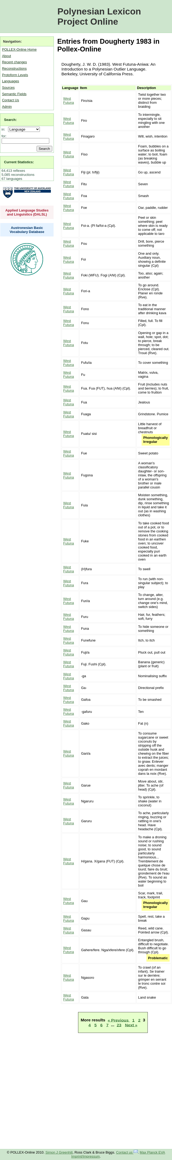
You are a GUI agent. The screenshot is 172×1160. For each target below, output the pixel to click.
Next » (131, 1024)
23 (119, 1024)
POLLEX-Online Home (19, 49)
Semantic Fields (14, 94)
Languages (10, 81)
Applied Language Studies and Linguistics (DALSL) (27, 212)
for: (4, 136)
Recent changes (14, 62)
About (6, 56)
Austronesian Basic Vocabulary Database (27, 230)
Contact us (127, 1152)
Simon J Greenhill (59, 1152)
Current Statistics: (19, 162)
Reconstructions (14, 68)
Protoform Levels (15, 75)
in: (4, 129)
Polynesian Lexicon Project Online (99, 16)
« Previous (119, 1020)
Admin (7, 107)
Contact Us (10, 100)
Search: (10, 120)
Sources (8, 88)
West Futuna (68, 101)
